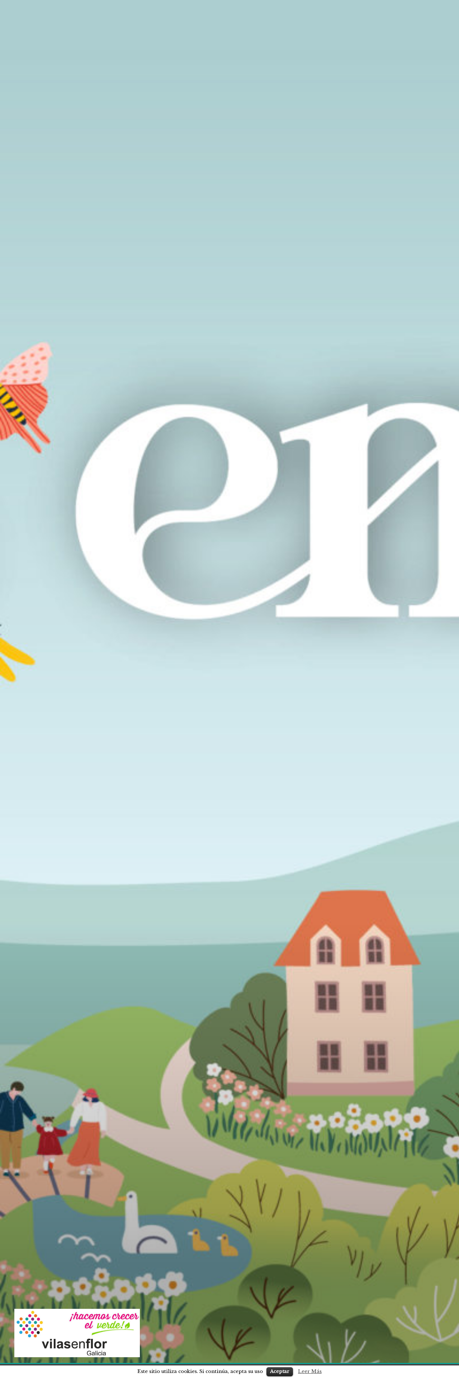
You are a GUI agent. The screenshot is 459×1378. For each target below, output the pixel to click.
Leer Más (310, 1371)
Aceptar (279, 1371)
